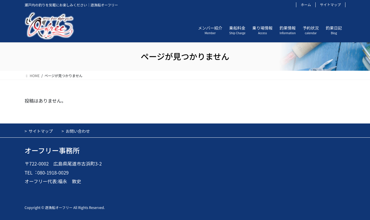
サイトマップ (330, 4)
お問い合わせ (78, 131)
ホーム (306, 4)
